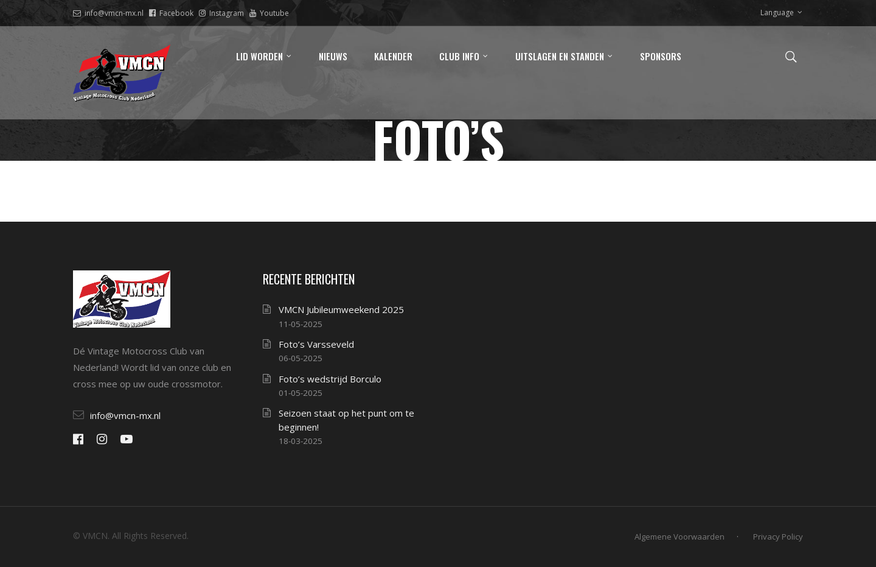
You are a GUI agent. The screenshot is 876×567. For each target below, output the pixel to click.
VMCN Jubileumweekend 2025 (341, 309)
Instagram (221, 13)
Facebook (171, 13)
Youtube (269, 13)
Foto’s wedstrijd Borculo (330, 379)
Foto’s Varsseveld (316, 344)
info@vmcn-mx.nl (108, 13)
